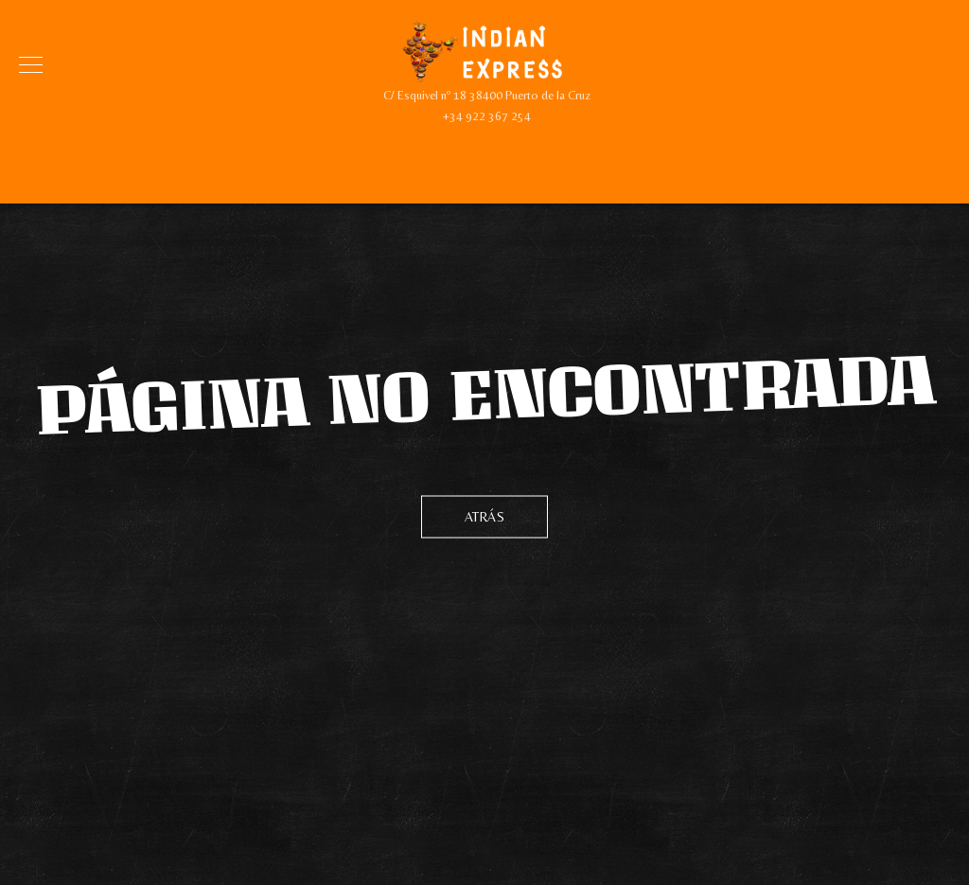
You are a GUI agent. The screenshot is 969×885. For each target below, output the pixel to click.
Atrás (485, 515)
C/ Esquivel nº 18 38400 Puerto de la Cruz (486, 95)
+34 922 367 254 (487, 116)
